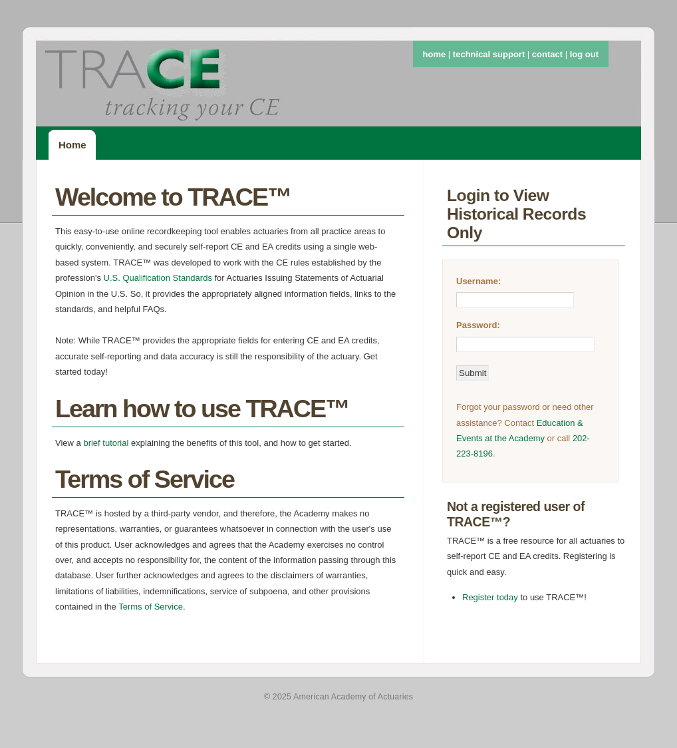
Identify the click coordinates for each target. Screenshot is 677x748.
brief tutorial (105, 443)
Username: (478, 281)
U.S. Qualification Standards (158, 278)
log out (584, 54)
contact (547, 54)
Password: (478, 325)
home (434, 54)
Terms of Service (150, 607)
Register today (490, 597)
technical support (489, 54)
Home (72, 144)
